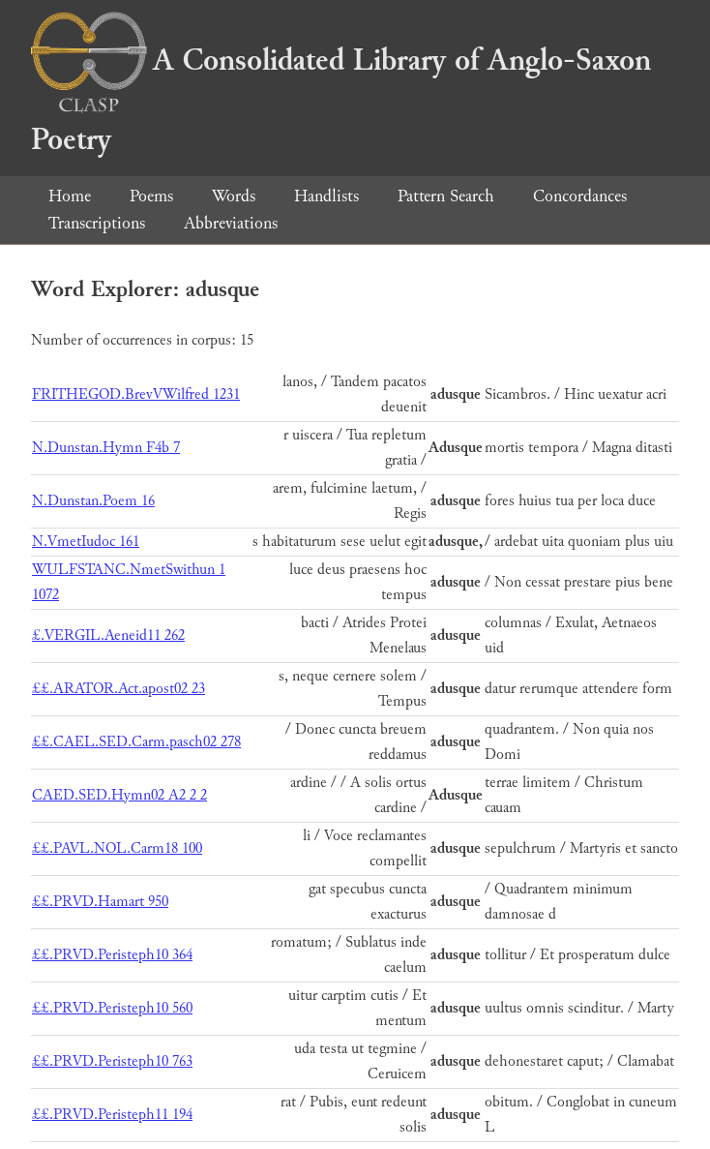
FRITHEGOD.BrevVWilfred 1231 (136, 394)
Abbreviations (231, 223)
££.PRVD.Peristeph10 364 (112, 955)
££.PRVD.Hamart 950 (100, 902)
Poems (151, 196)
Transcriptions (96, 223)
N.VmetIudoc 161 (85, 541)
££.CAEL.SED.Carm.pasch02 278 (136, 742)
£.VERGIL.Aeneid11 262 (108, 635)
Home (69, 196)
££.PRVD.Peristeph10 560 (112, 1008)
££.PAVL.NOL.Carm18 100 (117, 848)
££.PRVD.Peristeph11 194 (112, 1115)
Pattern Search (446, 196)
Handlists (326, 196)
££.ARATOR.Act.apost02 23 (118, 689)
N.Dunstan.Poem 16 (93, 501)
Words (233, 196)
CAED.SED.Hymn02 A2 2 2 (119, 795)
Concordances (580, 196)
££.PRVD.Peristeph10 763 (112, 1061)
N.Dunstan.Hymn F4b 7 (106, 448)
